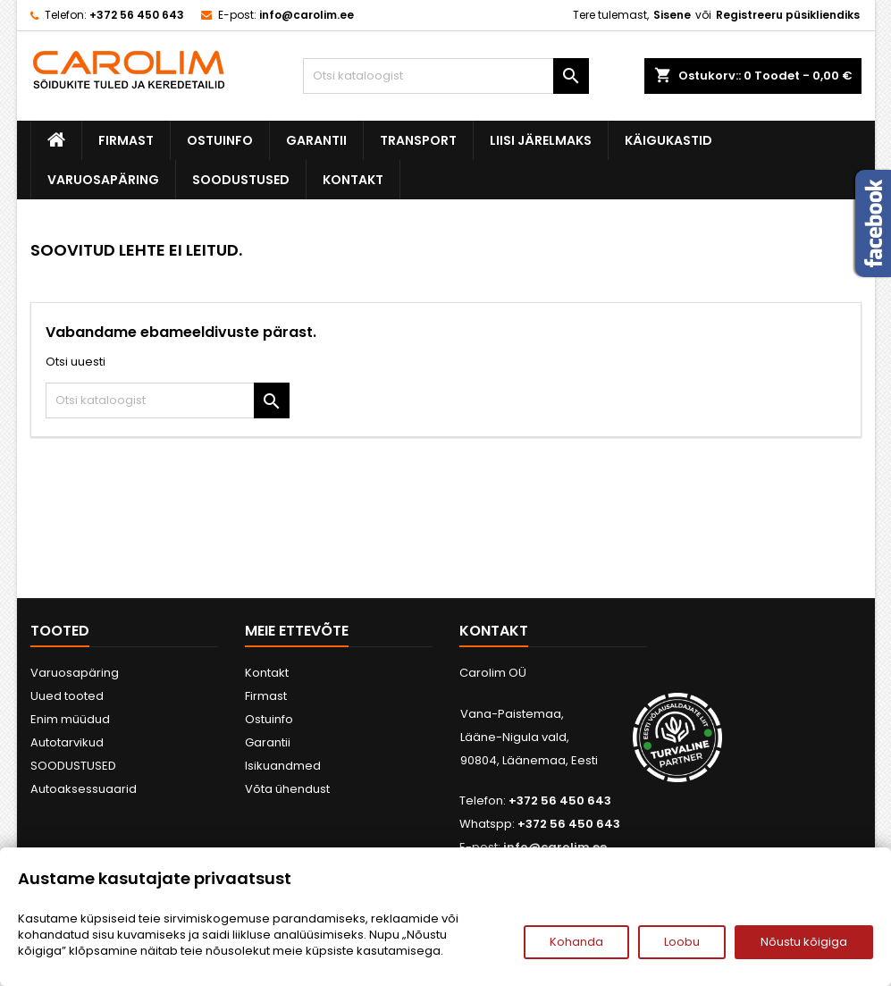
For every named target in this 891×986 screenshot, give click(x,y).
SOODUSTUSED (241, 180)
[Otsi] (446, 76)
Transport (418, 140)
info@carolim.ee (306, 14)
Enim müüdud (70, 719)
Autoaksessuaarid (83, 788)
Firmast (126, 140)
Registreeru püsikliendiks (788, 14)
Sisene (672, 14)
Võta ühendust (287, 788)
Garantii (316, 140)
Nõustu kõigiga (804, 941)
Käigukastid (668, 140)
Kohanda (576, 941)
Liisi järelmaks (541, 140)
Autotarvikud (67, 742)
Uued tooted (67, 695)
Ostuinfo (220, 140)
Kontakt (353, 180)
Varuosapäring (103, 180)
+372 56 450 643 (136, 14)
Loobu (682, 941)
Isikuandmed (283, 765)
